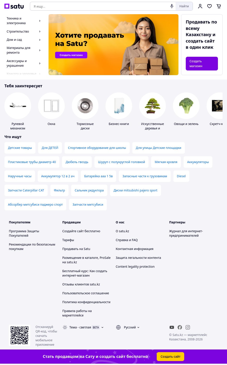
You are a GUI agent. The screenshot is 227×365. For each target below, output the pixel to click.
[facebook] (179, 327)
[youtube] (171, 327)
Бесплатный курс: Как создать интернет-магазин (84, 273)
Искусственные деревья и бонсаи (152, 128)
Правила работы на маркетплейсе (77, 313)
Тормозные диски (85, 126)
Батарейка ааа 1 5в (98, 176)
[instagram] (187, 327)
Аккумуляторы (198, 162)
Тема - (80, 327)
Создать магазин (196, 63)
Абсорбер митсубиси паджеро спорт (35, 204)
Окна (51, 124)
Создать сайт (170, 356)
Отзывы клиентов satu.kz (81, 284)
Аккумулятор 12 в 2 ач (57, 176)
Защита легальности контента (138, 258)
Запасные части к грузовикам (144, 176)
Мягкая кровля (166, 162)
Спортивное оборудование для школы (97, 148)
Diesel (181, 176)
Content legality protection (135, 266)
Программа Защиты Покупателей (24, 233)
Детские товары (20, 148)
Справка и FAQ (127, 240)
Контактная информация (134, 249)
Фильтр (59, 190)
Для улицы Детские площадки (158, 148)
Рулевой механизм (17, 126)
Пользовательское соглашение (85, 293)
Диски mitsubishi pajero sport (135, 190)
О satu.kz (122, 231)
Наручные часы (19, 176)
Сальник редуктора (89, 190)
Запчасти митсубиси (87, 204)
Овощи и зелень (186, 124)
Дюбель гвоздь (77, 162)
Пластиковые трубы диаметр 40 (32, 162)
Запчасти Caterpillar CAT (26, 190)
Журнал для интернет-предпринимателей (186, 233)
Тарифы (68, 240)
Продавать (70, 249)
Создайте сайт (73, 231)
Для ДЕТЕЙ (50, 148)
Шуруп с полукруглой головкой (121, 162)
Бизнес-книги (119, 124)
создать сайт (200, 41)
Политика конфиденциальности (86, 302)
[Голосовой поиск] (172, 6)
